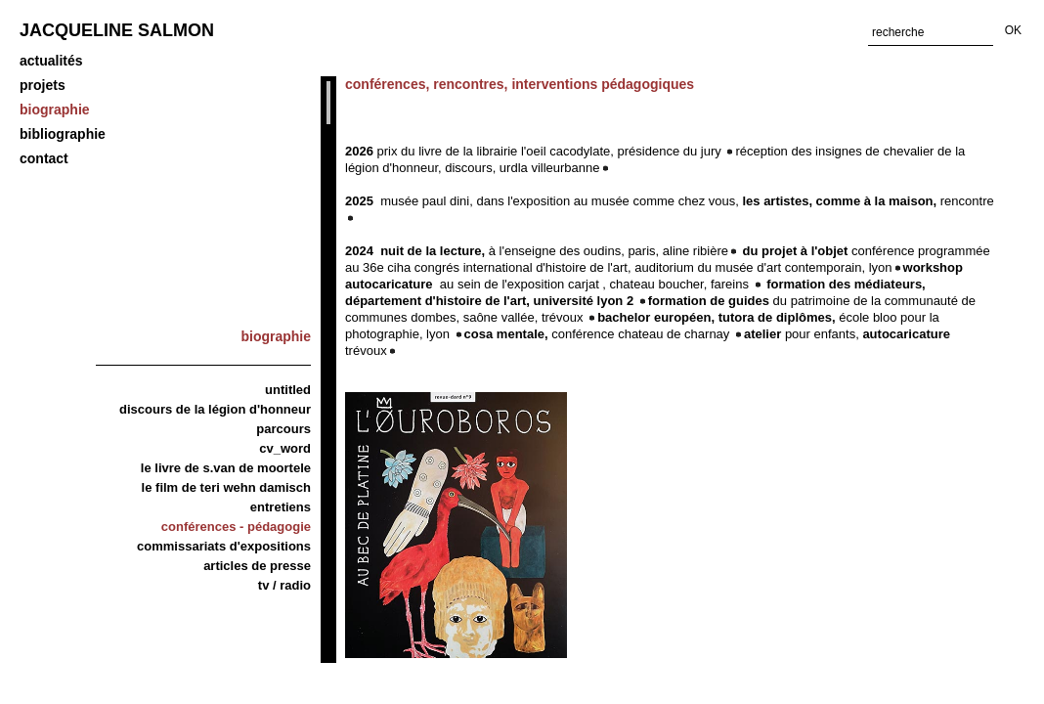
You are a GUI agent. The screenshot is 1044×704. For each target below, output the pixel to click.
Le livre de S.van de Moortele (226, 468)
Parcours (283, 428)
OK (1013, 30)
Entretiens (280, 507)
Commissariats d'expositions (224, 546)
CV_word (285, 448)
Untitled (288, 389)
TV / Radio (284, 585)
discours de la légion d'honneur (215, 409)
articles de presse (257, 565)
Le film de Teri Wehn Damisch (226, 487)
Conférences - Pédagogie (236, 526)
